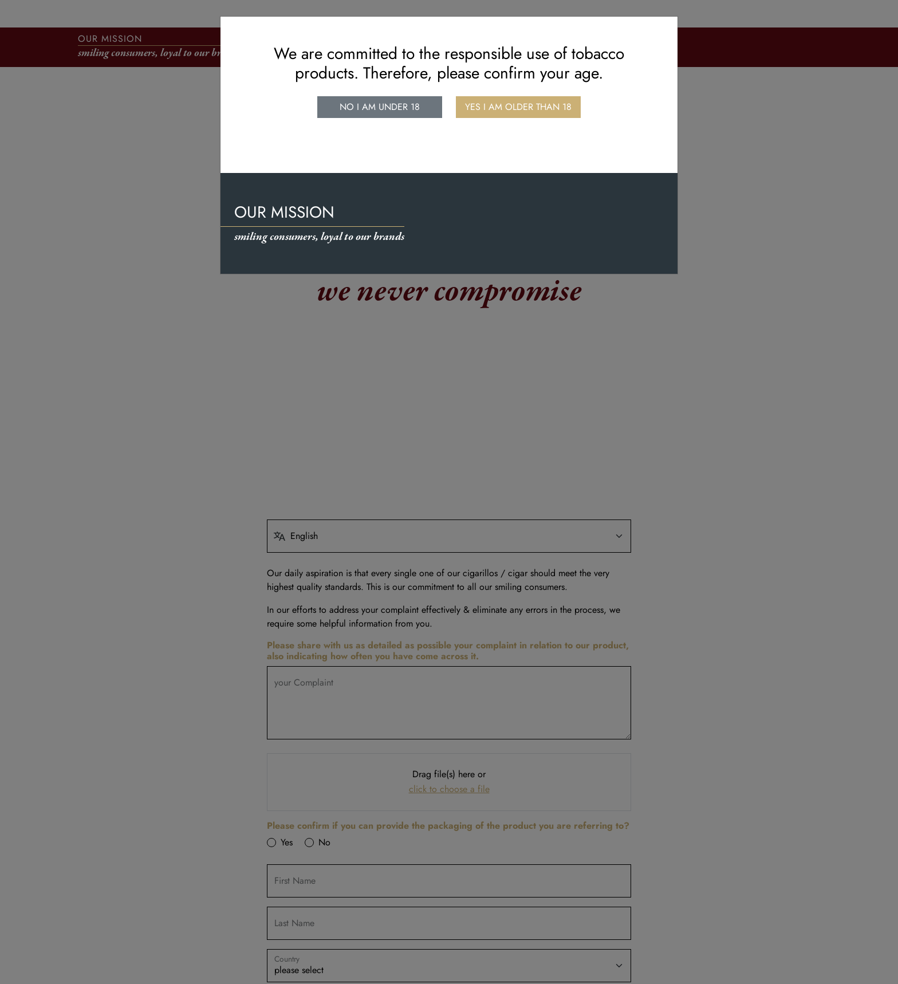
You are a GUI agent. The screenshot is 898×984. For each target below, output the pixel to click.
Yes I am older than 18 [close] (518, 106)
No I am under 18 (380, 106)
